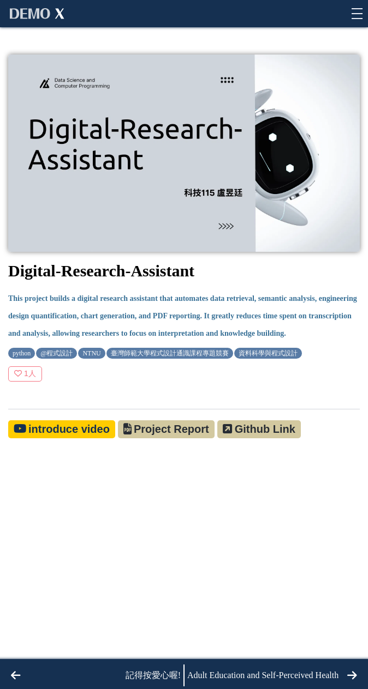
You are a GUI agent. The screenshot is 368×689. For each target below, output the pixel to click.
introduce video (69, 429)
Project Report (171, 429)
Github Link (265, 429)
